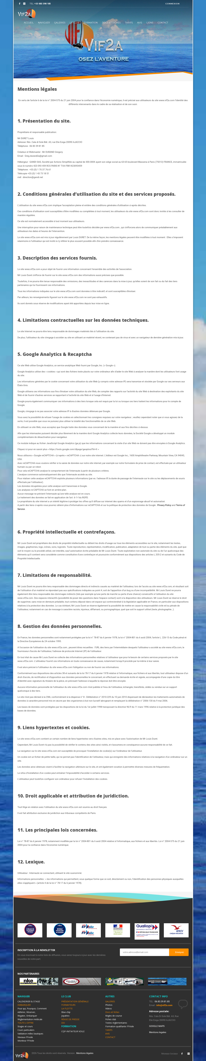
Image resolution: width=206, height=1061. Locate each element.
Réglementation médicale (30, 1019)
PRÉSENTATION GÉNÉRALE (75, 1001)
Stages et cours (25, 1026)
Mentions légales (84, 1053)
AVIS (139, 22)
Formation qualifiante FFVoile (119, 1026)
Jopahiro (65, 1015)
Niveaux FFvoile (25, 1037)
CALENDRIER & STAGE (29, 1001)
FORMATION (91, 22)
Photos (108, 1004)
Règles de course (113, 1015)
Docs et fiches (112, 1012)
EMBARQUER (24, 1004)
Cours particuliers (26, 1030)
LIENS (149, 22)
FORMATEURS (68, 1004)
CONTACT (163, 22)
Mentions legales (157, 1032)
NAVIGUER (44, 22)
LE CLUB (74, 22)
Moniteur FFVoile (26, 1040)
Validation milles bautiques (30, 1033)
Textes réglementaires (116, 1022)
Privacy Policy (164, 505)
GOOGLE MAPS (157, 1026)
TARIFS (129, 22)
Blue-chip (65, 1012)
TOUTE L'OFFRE (25, 1022)
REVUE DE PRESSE (70, 1019)
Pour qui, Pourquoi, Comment (32, 1008)
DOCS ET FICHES (111, 22)
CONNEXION (172, 3)
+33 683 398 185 (42, 3)
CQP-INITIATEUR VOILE (72, 1031)
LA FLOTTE (66, 1008)
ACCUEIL (29, 22)
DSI (63, 1022)
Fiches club (110, 1019)
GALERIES (59, 22)
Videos (108, 1008)
